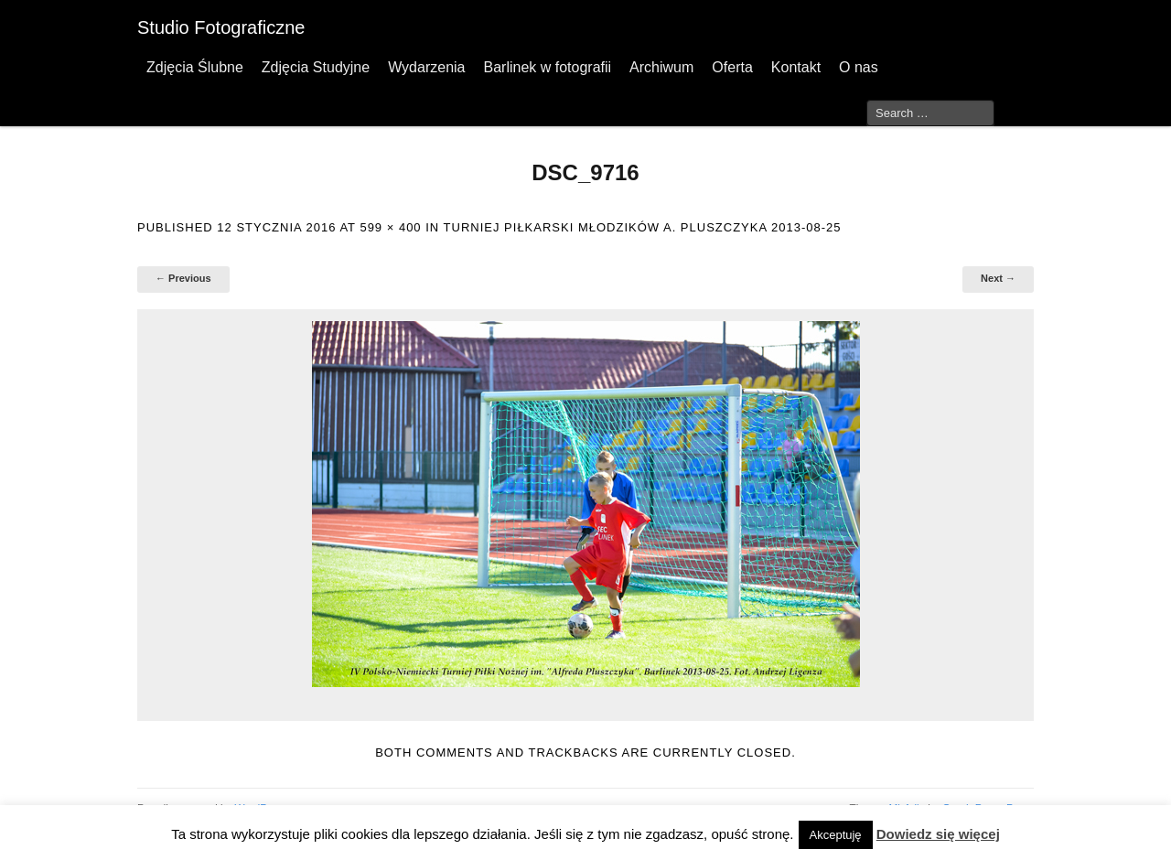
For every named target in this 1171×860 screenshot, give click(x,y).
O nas (858, 67)
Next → (998, 278)
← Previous (183, 278)
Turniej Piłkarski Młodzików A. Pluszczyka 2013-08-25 (643, 227)
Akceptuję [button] (836, 835)
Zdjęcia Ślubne (194, 67)
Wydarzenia (426, 67)
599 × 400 (390, 227)
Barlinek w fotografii (547, 67)
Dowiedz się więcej (938, 834)
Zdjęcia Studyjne (316, 67)
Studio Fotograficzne (221, 27)
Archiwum (661, 67)
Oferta (732, 67)
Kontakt (796, 67)
